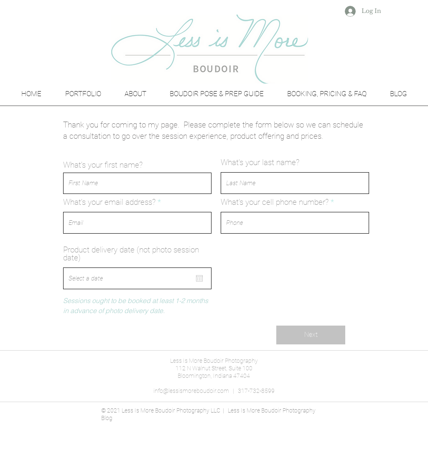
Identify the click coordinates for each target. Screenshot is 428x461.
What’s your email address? (109, 202)
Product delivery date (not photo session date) (131, 254)
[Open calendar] (199, 278)
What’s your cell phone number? (275, 202)
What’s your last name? (260, 162)
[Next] (310, 335)
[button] (83, 90)
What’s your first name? (103, 165)
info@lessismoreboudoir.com (191, 390)
